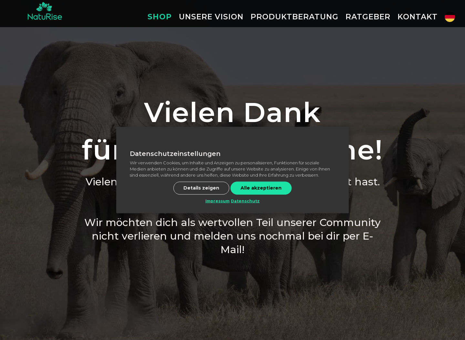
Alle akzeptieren (261, 188)
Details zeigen (201, 188)
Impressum (217, 201)
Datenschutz (245, 201)
